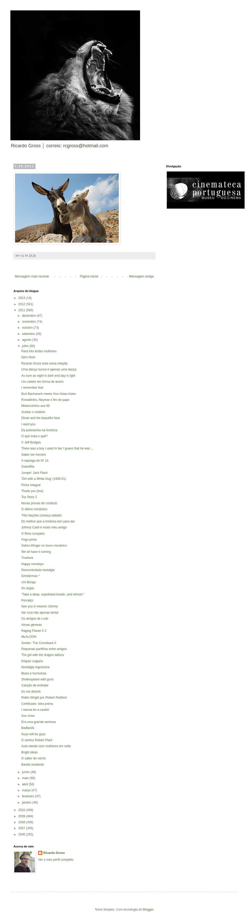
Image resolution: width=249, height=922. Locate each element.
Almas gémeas (31, 625)
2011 (22, 310)
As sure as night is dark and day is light (48, 375)
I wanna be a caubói (35, 710)
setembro (29, 334)
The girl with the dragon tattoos (42, 655)
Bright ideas (29, 752)
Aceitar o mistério (33, 412)
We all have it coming (36, 552)
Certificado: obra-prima (37, 704)
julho (26, 346)
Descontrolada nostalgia (38, 570)
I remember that (32, 387)
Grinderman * (30, 576)
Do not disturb (31, 691)
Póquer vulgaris (32, 661)
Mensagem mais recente (32, 276)
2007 (22, 828)
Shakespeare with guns (37, 679)
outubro (27, 327)
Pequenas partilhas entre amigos (44, 649)
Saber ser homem (33, 454)
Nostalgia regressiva (35, 667)
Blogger (148, 909)
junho (26, 772)
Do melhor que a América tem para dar (48, 521)
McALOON (28, 637)
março (27, 790)
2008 (22, 822)
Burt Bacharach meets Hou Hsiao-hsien (48, 394)
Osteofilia (27, 466)
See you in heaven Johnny (39, 606)
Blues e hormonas (33, 673)
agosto (27, 340)
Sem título (28, 357)
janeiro (27, 802)
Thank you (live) (32, 491)
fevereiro (28, 796)
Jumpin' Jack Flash (34, 473)
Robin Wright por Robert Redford (44, 697)
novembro (29, 321)
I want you (28, 424)
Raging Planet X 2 (33, 631)
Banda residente (32, 764)
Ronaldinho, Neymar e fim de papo (45, 400)
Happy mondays (32, 564)
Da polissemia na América (39, 430)
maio (26, 778)
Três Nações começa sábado (41, 515)
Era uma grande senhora (38, 722)
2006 (22, 834)
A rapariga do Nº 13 (34, 460)
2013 (22, 298)
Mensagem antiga (141, 276)
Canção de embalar (35, 685)
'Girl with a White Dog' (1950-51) (43, 479)
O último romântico (34, 509)
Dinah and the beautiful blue (40, 418)
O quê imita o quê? (34, 436)
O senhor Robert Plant (36, 740)
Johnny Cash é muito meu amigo (44, 527)
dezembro (29, 315)
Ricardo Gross (54, 853)
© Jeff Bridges (31, 442)
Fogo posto (29, 539)
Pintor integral (30, 485)
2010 (22, 810)
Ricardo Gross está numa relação (44, 363)
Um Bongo (28, 582)
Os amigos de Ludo (34, 618)
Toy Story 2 (29, 497)
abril (25, 784)
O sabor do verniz (33, 758)
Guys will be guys (33, 734)
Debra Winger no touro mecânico (44, 545)
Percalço (27, 600)
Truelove (27, 558)
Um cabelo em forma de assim (42, 381)
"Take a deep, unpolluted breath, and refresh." (53, 594)
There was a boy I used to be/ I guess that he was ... (57, 448)
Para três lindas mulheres (39, 351)
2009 (22, 816)
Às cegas (27, 588)
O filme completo (33, 533)
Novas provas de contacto (39, 503)
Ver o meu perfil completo (55, 859)
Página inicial (89, 276)
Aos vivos (27, 716)
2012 (22, 304)
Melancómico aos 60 (35, 406)
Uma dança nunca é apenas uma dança (49, 369)
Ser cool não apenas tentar (40, 612)
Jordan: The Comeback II (38, 643)
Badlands (27, 728)
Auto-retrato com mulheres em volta (46, 746)
